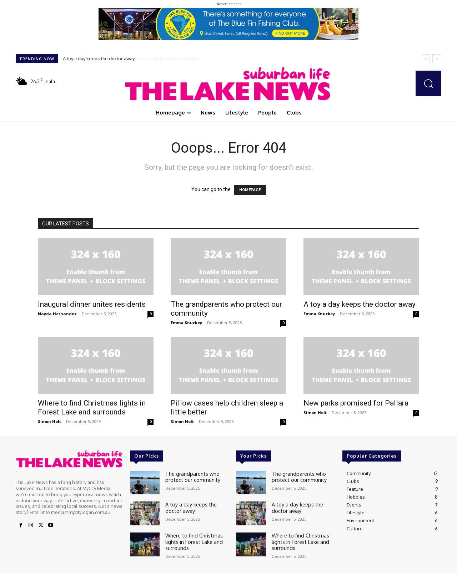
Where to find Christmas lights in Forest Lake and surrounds (128, 58)
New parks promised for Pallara (355, 403)
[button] (428, 83)
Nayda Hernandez (57, 313)
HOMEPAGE (250, 190)
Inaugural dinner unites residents (92, 304)
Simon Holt (49, 421)
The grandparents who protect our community (189, 476)
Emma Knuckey (186, 322)
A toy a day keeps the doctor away (359, 304)
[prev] (425, 58)
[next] (436, 58)
